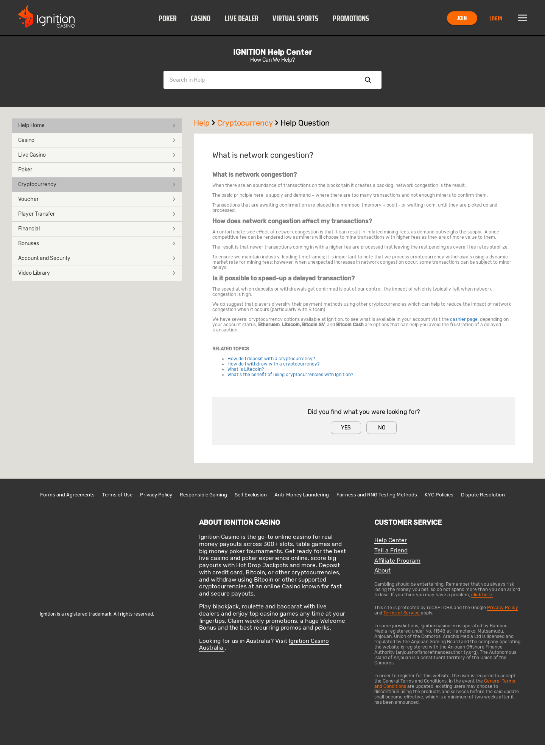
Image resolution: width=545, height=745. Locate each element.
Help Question (305, 123)
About (382, 571)
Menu (522, 18)
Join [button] (462, 18)
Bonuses (97, 243)
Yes (346, 428)
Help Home (97, 125)
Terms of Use (117, 494)
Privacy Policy (156, 494)
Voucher (97, 199)
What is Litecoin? (245, 369)
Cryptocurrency (97, 184)
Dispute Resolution (483, 494)
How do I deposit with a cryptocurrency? (271, 358)
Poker (168, 18)
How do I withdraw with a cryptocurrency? (273, 364)
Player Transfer (97, 214)
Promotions (351, 18)
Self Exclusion (251, 494)
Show (368, 80)
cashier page (464, 319)
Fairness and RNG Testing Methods (376, 494)
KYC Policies (439, 494)
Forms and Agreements (67, 494)
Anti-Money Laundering (301, 494)
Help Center (390, 540)
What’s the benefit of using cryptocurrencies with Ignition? (290, 374)
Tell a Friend (391, 550)
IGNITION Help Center (272, 52)
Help (205, 123)
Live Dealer (241, 18)
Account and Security (97, 258)
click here (482, 594)
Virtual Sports (295, 18)
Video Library (97, 273)
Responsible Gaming (203, 494)
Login (495, 18)
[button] (167, 18)
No (381, 428)
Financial (97, 229)
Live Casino (97, 155)
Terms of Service (402, 613)
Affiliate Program (397, 561)
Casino (200, 18)
